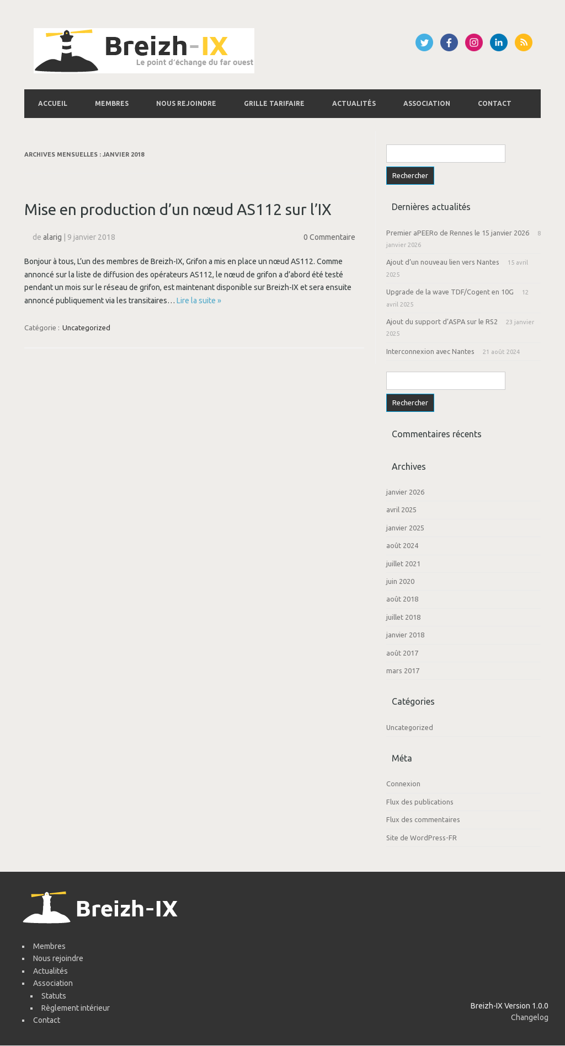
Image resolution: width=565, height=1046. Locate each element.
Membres (112, 103)
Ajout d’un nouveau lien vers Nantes (442, 262)
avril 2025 (401, 509)
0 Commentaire (329, 237)
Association (426, 103)
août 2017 (402, 653)
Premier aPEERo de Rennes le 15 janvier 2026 (457, 233)
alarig (52, 237)
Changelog (529, 1017)
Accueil (52, 103)
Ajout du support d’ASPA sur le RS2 (442, 321)
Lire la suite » (199, 300)
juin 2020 (400, 581)
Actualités (354, 103)
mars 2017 (402, 670)
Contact (494, 103)
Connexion (403, 783)
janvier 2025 (405, 528)
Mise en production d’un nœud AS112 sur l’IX (178, 209)
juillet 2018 (403, 617)
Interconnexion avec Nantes (430, 351)
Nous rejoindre (186, 103)
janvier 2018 (405, 635)
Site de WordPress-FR (421, 837)
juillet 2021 (403, 563)
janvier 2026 (405, 492)
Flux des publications (420, 802)
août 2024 (402, 545)
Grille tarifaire (274, 103)
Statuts (53, 995)
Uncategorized (86, 327)
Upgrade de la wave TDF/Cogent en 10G (450, 292)
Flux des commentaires (423, 819)
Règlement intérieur (75, 1008)
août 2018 (402, 599)
